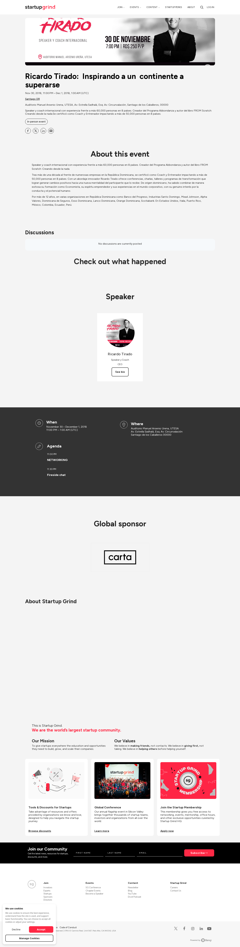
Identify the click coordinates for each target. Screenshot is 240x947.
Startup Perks (173, 7)
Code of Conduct (68, 927)
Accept (41, 929)
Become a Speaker (94, 893)
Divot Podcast (134, 897)
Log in (210, 7)
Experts (46, 890)
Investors (47, 887)
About (191, 7)
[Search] (202, 7)
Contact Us (175, 890)
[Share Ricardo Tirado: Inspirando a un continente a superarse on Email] (51, 131)
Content (152, 7)
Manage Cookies (29, 938)
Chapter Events (93, 890)
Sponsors (47, 897)
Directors (47, 900)
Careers (174, 887)
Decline (16, 929)
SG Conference (93, 887)
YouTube (132, 893)
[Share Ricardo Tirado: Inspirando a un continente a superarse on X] (35, 131)
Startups (47, 893)
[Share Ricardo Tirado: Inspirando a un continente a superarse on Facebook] (28, 131)
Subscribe (198, 852)
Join (119, 7)
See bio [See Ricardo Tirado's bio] (120, 371)
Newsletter (133, 887)
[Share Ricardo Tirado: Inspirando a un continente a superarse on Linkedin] (43, 131)
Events (134, 7)
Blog (130, 890)
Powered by (201, 940)
